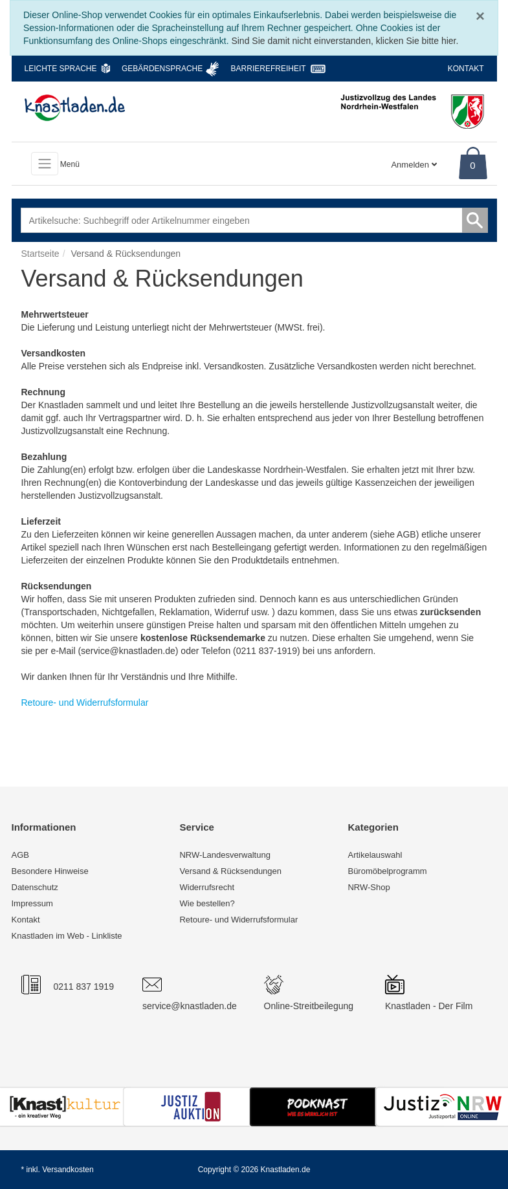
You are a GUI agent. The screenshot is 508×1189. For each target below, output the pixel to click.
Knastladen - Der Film (428, 1006)
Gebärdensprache (162, 68)
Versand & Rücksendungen (230, 871)
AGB (20, 855)
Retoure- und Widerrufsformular (238, 919)
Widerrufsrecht (206, 887)
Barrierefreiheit (268, 68)
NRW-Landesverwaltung (224, 855)
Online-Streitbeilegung (309, 1006)
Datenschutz (35, 887)
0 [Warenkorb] (472, 165)
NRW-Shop (369, 887)
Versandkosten (67, 1169)
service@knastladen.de (189, 1006)
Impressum (32, 903)
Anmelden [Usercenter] (413, 164)
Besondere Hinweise (50, 871)
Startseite (40, 253)
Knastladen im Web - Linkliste (67, 936)
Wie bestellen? (206, 903)
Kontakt (466, 68)
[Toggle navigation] (44, 163)
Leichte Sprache (61, 68)
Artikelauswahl (375, 855)
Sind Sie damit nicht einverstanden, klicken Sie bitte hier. (344, 41)
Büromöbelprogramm (387, 871)
